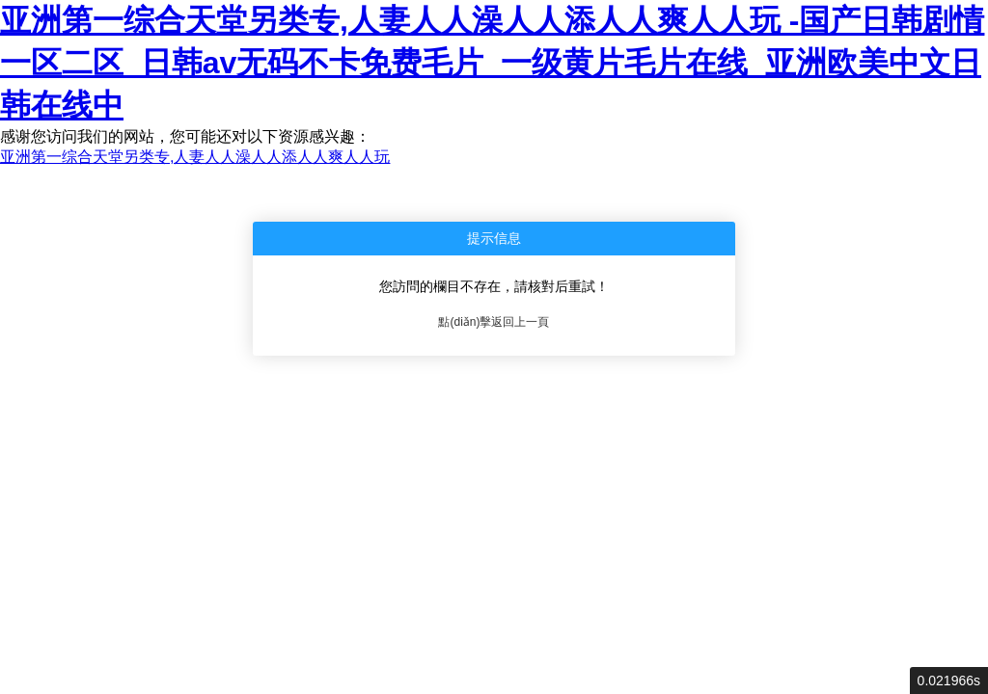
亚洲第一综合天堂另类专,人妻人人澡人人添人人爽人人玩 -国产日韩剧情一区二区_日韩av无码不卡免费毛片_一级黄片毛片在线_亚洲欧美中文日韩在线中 (492, 62)
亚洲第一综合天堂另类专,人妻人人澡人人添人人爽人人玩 (195, 156)
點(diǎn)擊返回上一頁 (493, 322)
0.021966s (949, 680)
